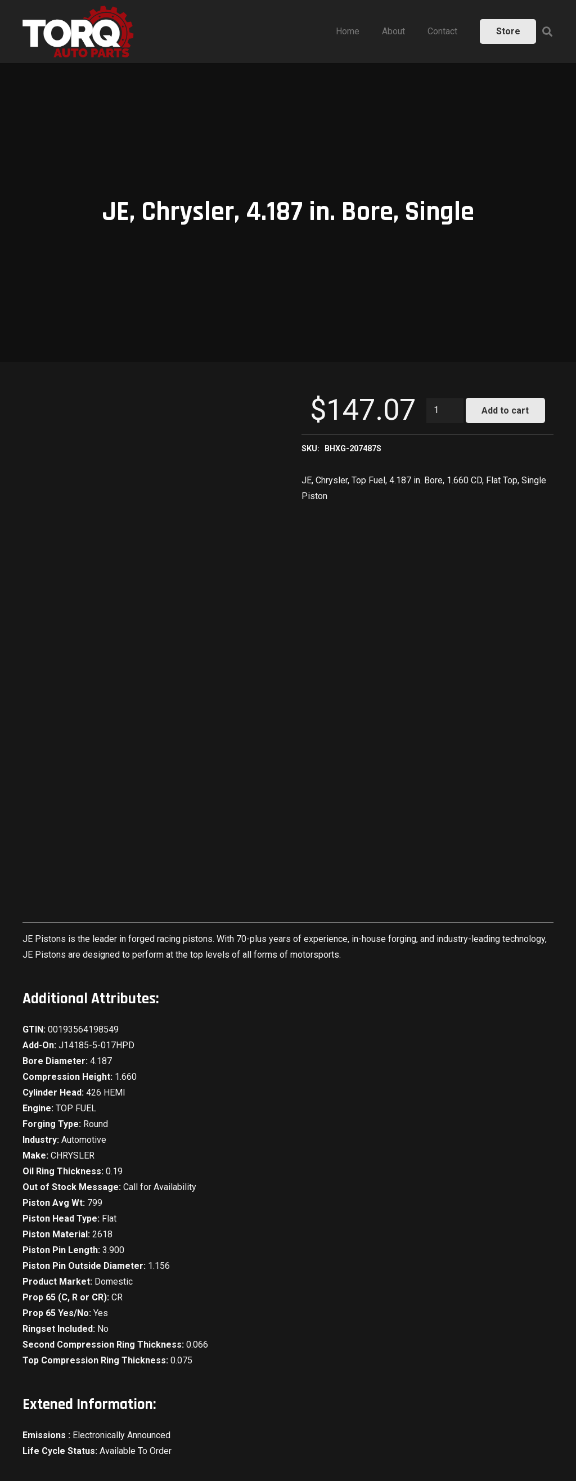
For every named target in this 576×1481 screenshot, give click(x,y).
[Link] (78, 31)
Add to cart (505, 410)
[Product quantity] (445, 410)
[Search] (547, 31)
